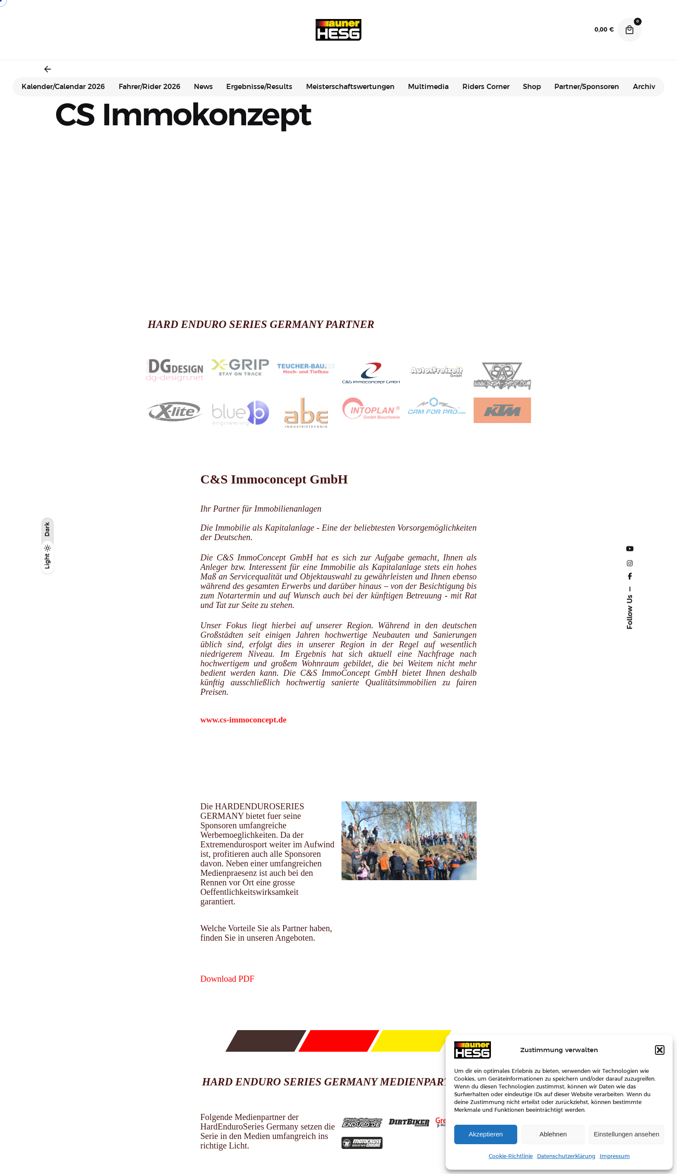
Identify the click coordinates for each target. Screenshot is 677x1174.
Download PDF (227, 978)
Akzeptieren (485, 1134)
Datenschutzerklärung (566, 1156)
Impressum (615, 1156)
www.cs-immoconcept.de (243, 719)
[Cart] (629, 30)
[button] (659, 1050)
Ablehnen (552, 1134)
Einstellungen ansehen (626, 1134)
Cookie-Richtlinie (511, 1156)
